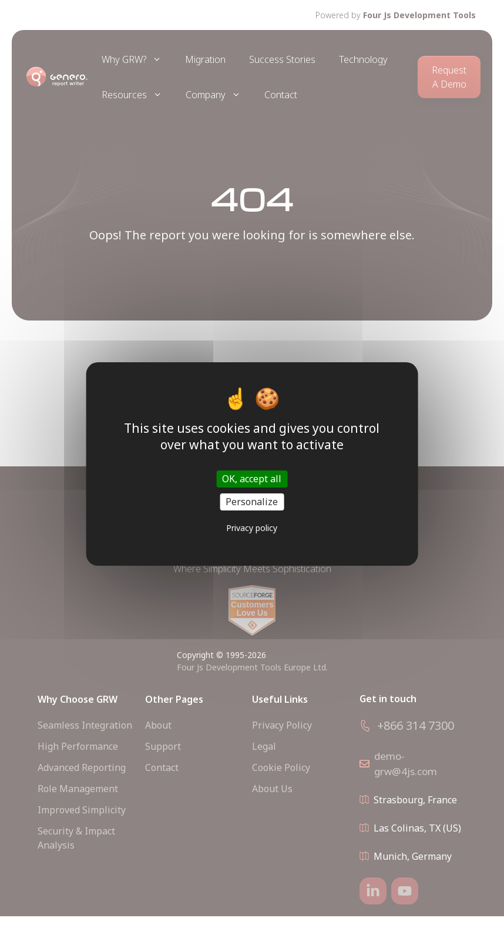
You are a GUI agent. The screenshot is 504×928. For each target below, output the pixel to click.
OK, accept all (251, 478)
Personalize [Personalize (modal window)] (252, 501)
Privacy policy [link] (251, 527)
